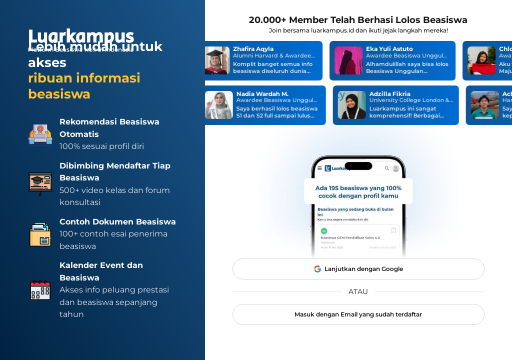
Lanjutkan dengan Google (358, 269)
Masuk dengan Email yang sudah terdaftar (358, 314)
